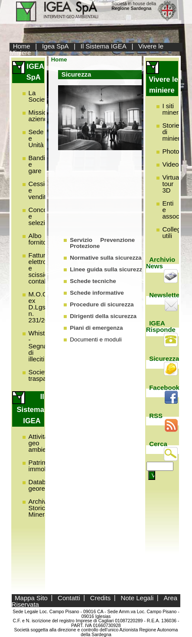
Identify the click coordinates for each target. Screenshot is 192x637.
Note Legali (136, 597)
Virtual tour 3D (172, 184)
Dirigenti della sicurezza (103, 316)
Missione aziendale (42, 115)
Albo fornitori (39, 239)
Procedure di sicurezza (101, 304)
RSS (156, 415)
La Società (39, 96)
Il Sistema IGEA (104, 46)
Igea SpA (55, 46)
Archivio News (161, 263)
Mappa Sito (31, 597)
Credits (100, 597)
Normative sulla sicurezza (105, 257)
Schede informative (97, 293)
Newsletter (165, 295)
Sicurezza (164, 358)
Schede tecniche (93, 281)
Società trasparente (45, 375)
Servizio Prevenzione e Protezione (108, 243)
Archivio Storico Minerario (42, 508)
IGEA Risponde (161, 326)
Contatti (69, 597)
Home (21, 46)
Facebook (164, 387)
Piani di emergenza (96, 328)
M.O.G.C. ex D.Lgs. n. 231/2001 (42, 307)
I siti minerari (174, 109)
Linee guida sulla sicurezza (107, 269)
